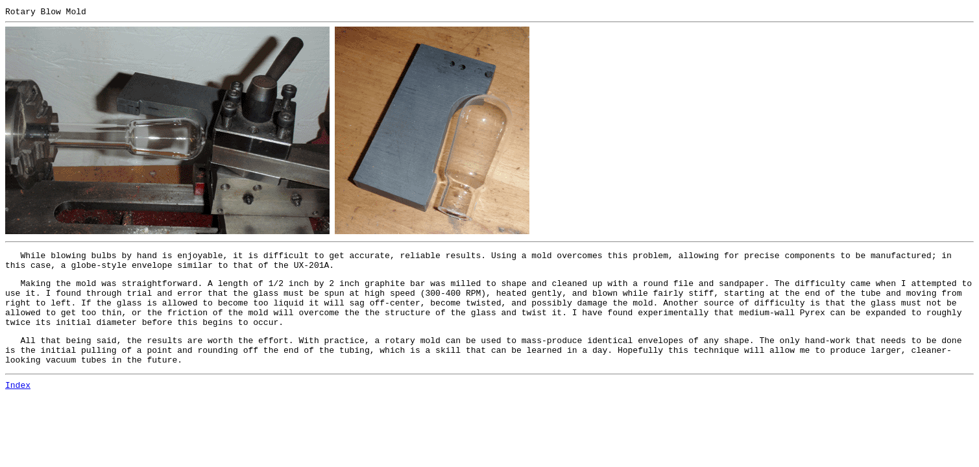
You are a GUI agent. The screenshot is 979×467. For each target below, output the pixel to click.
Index (17, 404)
